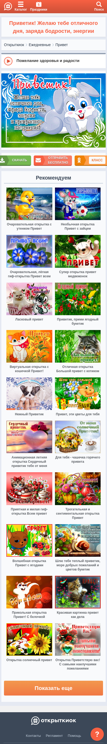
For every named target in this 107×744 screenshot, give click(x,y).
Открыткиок (14, 45)
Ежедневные (40, 45)
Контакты (33, 736)
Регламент (54, 736)
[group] (53, 61)
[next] (100, 110)
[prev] (7, 110)
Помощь (74, 736)
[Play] (8, 61)
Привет (61, 45)
